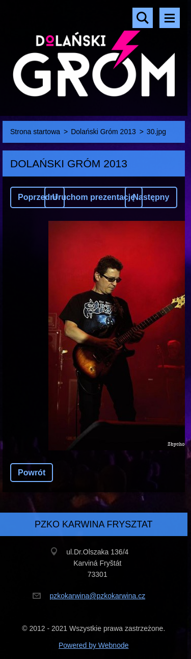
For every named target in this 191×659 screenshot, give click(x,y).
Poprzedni (37, 197)
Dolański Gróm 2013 (103, 132)
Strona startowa (35, 132)
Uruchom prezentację (93, 197)
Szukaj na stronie (142, 18)
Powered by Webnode (94, 645)
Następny (150, 197)
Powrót (31, 472)
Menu (169, 18)
